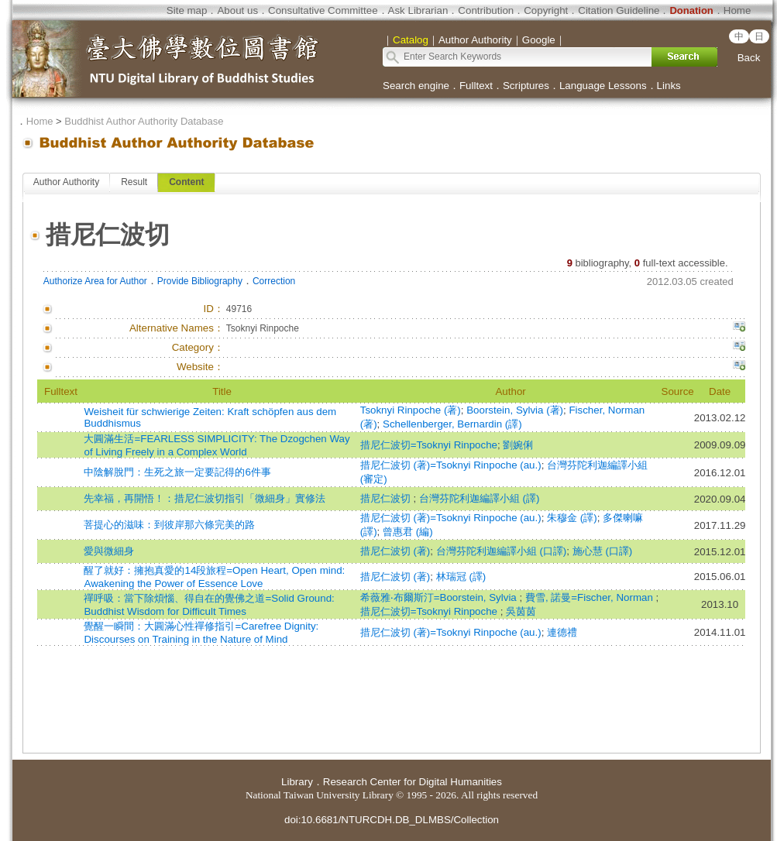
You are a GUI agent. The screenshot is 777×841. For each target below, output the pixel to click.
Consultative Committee (322, 10)
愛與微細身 (109, 551)
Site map (187, 10)
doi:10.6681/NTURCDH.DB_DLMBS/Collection (391, 820)
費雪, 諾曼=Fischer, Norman (590, 597)
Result (134, 182)
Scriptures (526, 85)
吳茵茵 (521, 611)
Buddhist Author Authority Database (143, 121)
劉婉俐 (518, 445)
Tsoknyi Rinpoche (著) (410, 410)
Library (297, 782)
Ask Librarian (418, 10)
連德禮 (562, 632)
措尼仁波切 (387, 498)
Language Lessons (603, 85)
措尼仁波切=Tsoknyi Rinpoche (428, 445)
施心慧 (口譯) (602, 551)
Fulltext (476, 85)
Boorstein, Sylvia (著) (514, 410)
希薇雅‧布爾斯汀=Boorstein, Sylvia (440, 597)
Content (186, 182)
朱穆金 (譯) (572, 517)
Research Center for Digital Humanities (412, 782)
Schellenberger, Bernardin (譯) (452, 424)
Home (737, 10)
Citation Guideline (618, 10)
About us (237, 10)
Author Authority (66, 182)
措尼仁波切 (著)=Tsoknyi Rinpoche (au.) (450, 465)
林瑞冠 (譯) (461, 576)
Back (749, 58)
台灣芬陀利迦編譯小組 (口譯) (501, 551)
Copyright (546, 10)
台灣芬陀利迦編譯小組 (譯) (479, 498)
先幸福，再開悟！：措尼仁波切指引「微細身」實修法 (204, 498)
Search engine (416, 85)
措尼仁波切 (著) (395, 551)
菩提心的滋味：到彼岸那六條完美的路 (169, 524)
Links (669, 85)
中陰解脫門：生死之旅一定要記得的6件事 (177, 472)
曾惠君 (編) (408, 531)
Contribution (486, 10)
